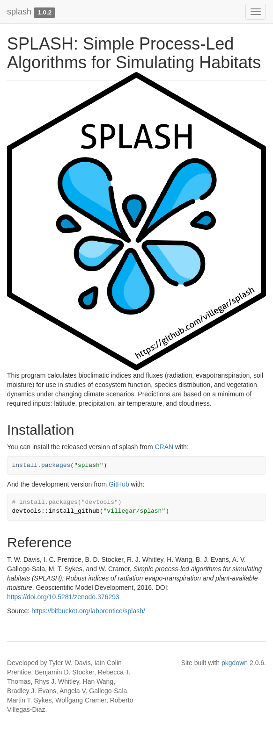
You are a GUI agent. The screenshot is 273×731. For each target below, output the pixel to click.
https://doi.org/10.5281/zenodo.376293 (63, 597)
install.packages (41, 465)
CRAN (164, 447)
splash (19, 11)
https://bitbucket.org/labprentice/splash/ (88, 611)
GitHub (119, 484)
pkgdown (234, 662)
